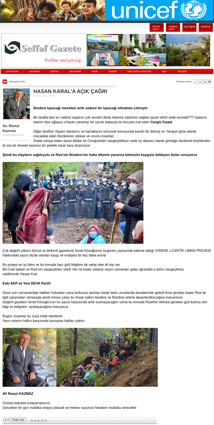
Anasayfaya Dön (17, 81)
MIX (164, 71)
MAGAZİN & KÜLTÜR (139, 71)
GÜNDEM (34, 71)
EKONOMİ (75, 71)
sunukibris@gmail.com (13, 135)
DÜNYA (54, 71)
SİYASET (182, 71)
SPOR (95, 71)
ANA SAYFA (12, 71)
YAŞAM (112, 71)
